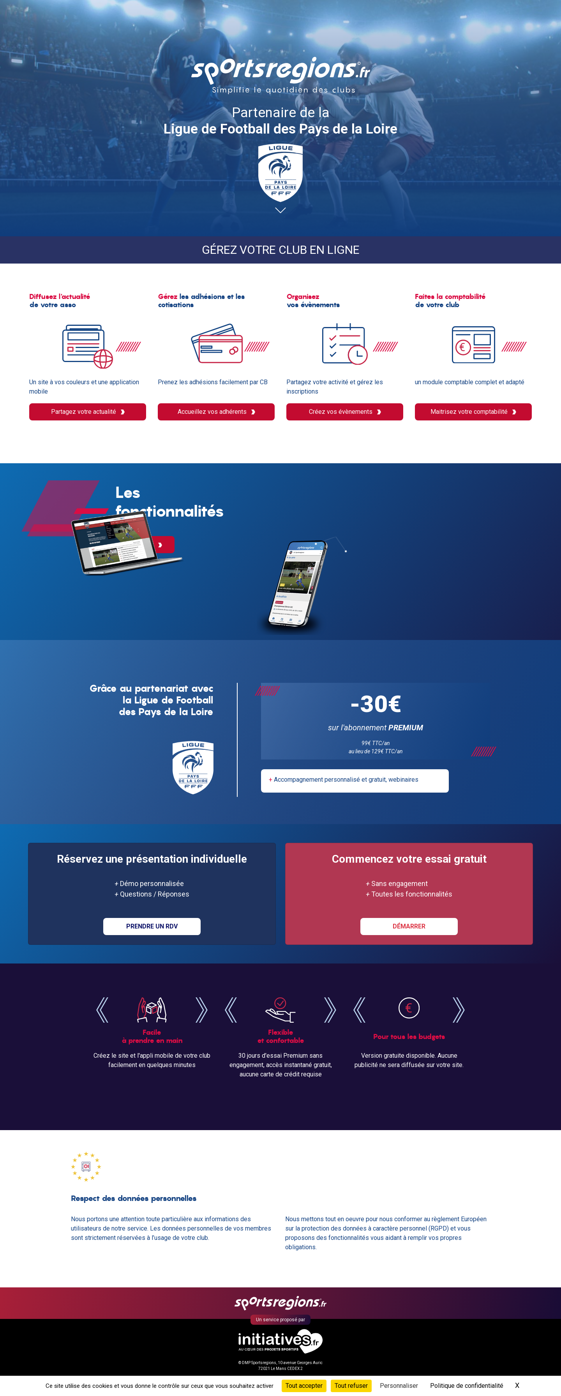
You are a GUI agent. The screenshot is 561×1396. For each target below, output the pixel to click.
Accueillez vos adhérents (216, 411)
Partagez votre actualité (88, 411)
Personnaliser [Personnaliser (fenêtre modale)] (399, 1385)
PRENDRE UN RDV (152, 927)
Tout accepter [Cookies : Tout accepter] (304, 1385)
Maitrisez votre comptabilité (473, 411)
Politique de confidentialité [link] (466, 1385)
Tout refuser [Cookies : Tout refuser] (351, 1385)
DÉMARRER (409, 927)
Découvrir (343, 585)
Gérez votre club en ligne (281, 250)
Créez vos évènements (345, 411)
